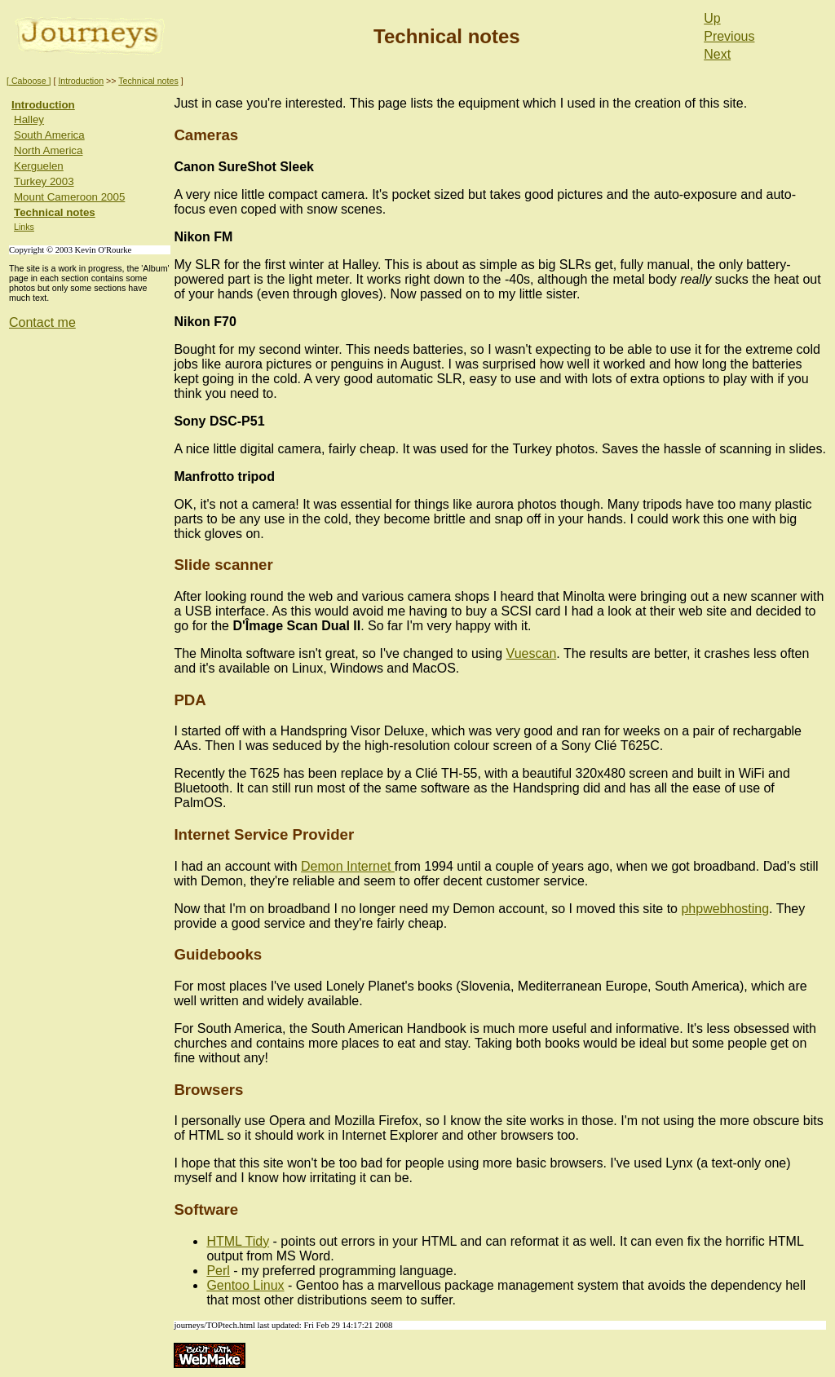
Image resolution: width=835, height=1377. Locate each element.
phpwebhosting (725, 909)
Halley (29, 119)
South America (49, 135)
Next (717, 54)
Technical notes (148, 81)
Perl (217, 1271)
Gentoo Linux (245, 1285)
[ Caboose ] (29, 81)
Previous (729, 36)
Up (712, 18)
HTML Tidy (237, 1241)
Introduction (81, 81)
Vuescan (531, 653)
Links (24, 227)
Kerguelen (39, 166)
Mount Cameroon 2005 (69, 197)
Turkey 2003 (44, 181)
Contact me (42, 322)
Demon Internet (348, 866)
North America (48, 150)
